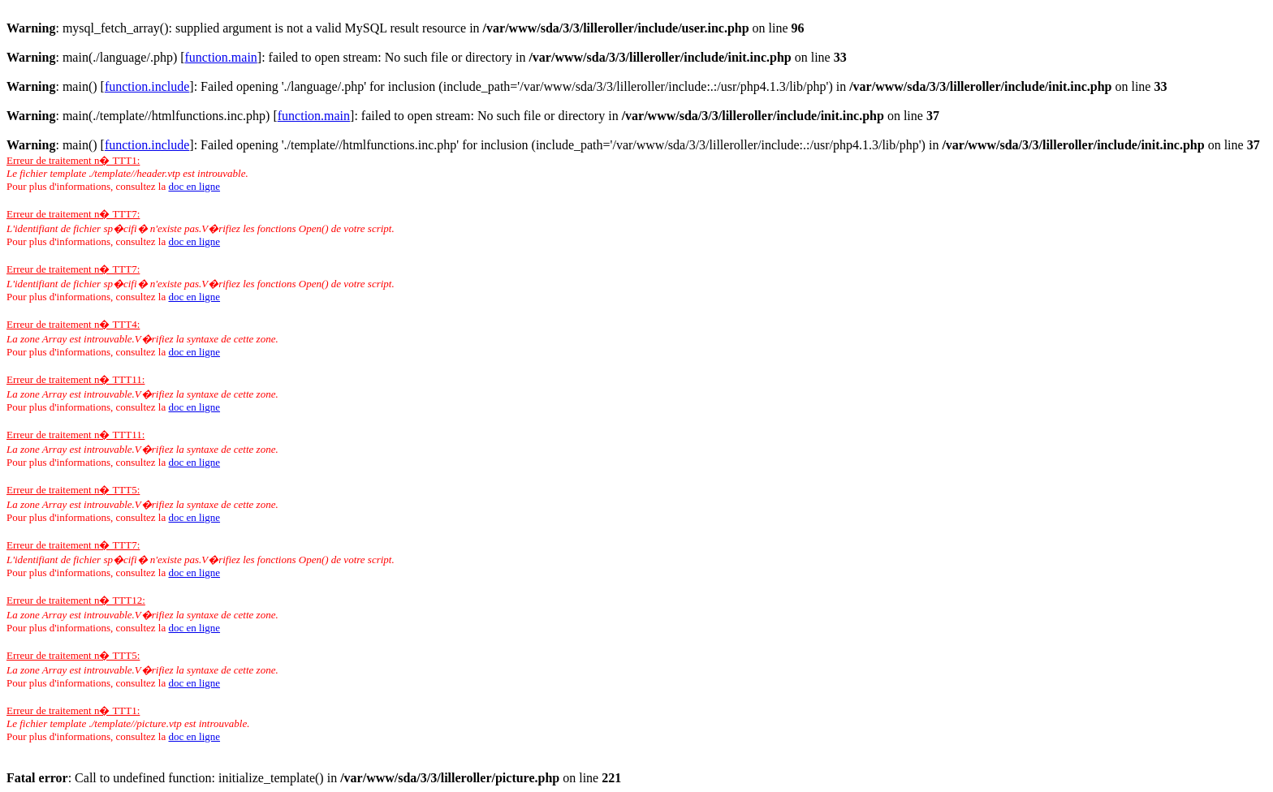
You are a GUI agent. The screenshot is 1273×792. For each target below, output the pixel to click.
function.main (221, 57)
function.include (147, 86)
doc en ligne (194, 186)
